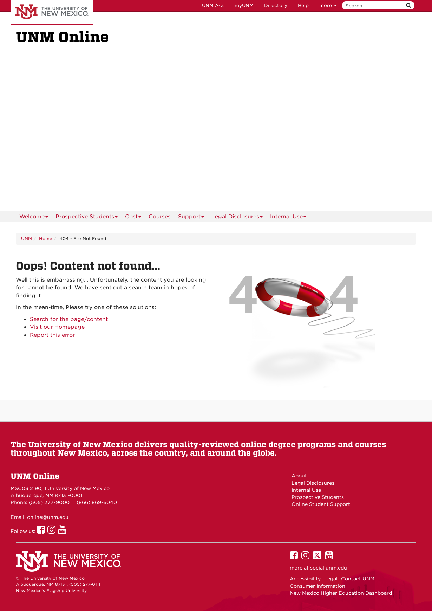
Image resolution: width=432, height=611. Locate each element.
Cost (133, 217)
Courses (160, 216)
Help (303, 5)
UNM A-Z (213, 5)
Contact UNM (357, 578)
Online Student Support (321, 504)
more (328, 5)
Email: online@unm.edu (39, 517)
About (299, 475)
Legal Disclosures (237, 217)
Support (191, 217)
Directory (275, 5)
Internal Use (288, 217)
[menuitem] (159, 216)
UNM (26, 238)
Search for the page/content (69, 319)
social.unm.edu (328, 568)
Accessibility (305, 578)
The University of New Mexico (52, 12)
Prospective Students (86, 217)
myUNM (244, 5)
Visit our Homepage (57, 327)
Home (45, 238)
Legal (331, 578)
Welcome (33, 217)
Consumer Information (317, 586)
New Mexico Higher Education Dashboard (341, 593)
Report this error (52, 335)
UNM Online (35, 476)
